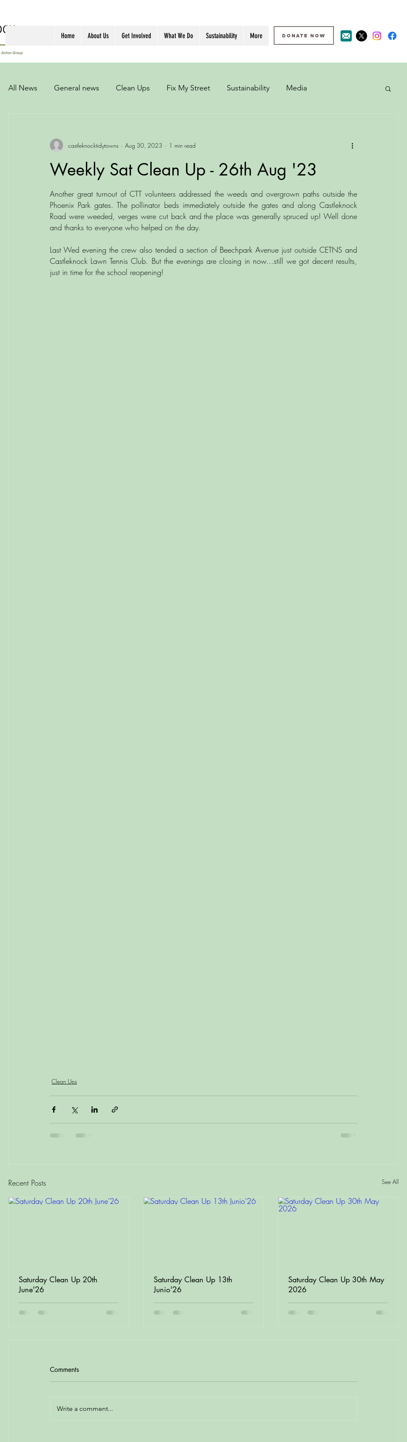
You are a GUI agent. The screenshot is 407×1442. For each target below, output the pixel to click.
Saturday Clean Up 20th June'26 (58, 1284)
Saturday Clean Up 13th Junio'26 (193, 1284)
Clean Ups (133, 88)
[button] (388, 88)
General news (76, 88)
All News (22, 88)
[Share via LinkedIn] (94, 1109)
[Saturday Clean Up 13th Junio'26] (204, 1230)
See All (390, 1182)
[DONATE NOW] (304, 35)
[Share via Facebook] (54, 1109)
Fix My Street (188, 88)
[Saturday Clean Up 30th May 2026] (338, 1230)
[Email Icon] (346, 35)
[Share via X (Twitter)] (74, 1109)
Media (296, 88)
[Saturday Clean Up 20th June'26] (69, 1230)
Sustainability (248, 88)
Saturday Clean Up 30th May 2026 (336, 1284)
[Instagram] (376, 35)
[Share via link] (115, 1109)
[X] (361, 35)
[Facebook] (392, 35)
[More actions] (352, 145)
